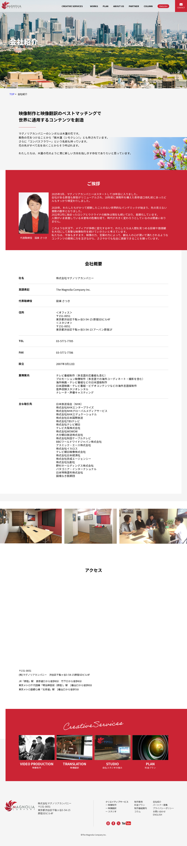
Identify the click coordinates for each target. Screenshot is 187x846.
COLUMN (148, 6)
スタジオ (112, 811)
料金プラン (139, 804)
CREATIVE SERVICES (72, 6)
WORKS (94, 6)
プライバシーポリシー (163, 808)
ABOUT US (118, 6)
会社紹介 (157, 801)
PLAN (105, 6)
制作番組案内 (140, 808)
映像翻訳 (112, 808)
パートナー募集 (160, 804)
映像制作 (112, 804)
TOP (11, 94)
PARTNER (134, 6)
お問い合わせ (159, 811)
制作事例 (138, 801)
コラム (137, 811)
